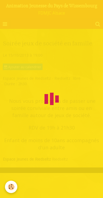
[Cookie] (11, 187)
